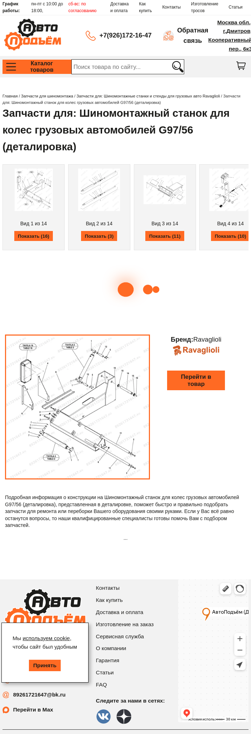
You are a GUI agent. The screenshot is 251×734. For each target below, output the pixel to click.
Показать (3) (99, 236)
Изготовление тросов (204, 7)
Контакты (171, 7)
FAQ (101, 685)
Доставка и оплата (119, 7)
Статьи (235, 7)
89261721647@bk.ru (39, 695)
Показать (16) (33, 236)
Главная (10, 96)
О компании (111, 648)
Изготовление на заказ (125, 624)
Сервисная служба (120, 636)
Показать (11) (165, 236)
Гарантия (108, 660)
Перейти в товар (196, 380)
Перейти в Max (33, 710)
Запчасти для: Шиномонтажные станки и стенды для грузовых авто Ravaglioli (148, 96)
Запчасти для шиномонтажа (47, 96)
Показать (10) (230, 236)
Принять (44, 665)
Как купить (145, 7)
